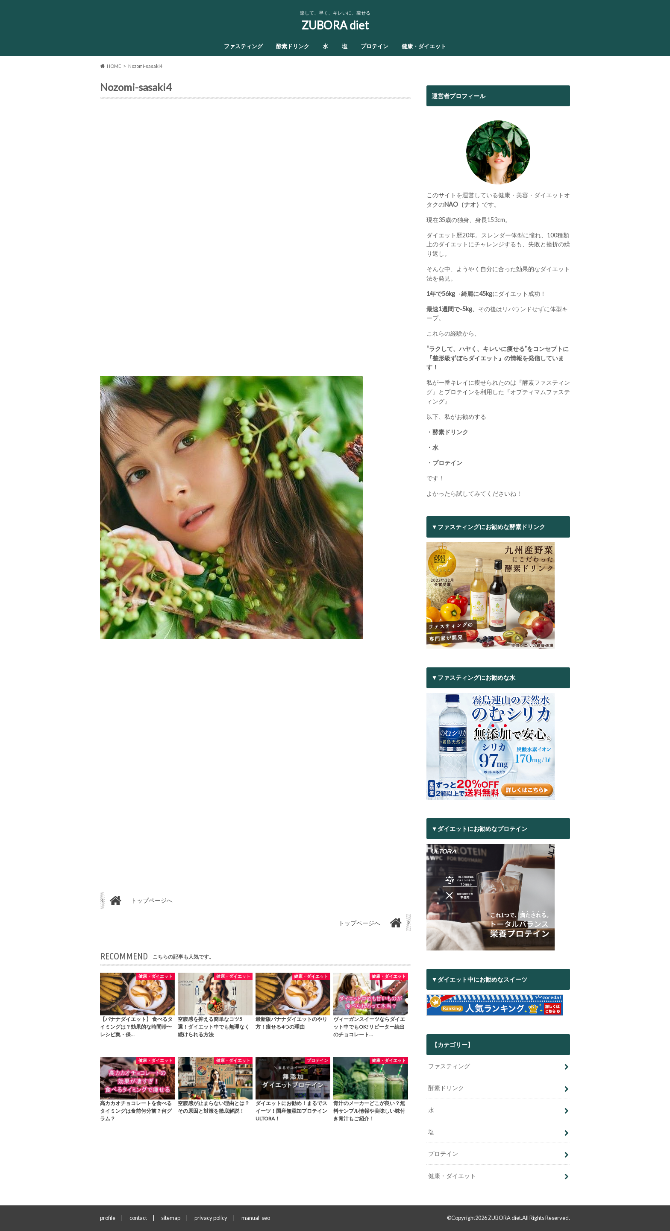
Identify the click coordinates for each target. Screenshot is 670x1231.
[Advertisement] (255, 241)
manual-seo (255, 1217)
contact (138, 1217)
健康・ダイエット (424, 46)
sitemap (170, 1217)
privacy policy (210, 1217)
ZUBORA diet (335, 25)
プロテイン (374, 46)
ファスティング (243, 46)
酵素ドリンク (292, 46)
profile (107, 1217)
